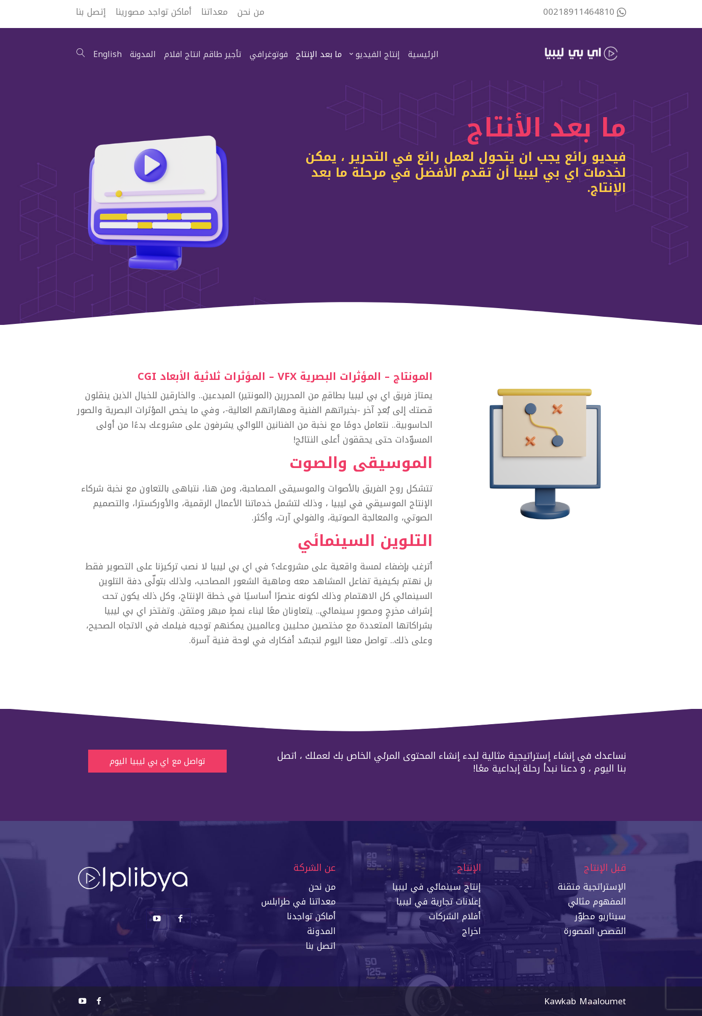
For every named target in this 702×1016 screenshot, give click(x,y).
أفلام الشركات (455, 916)
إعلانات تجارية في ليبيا (438, 901)
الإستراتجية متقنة (592, 886)
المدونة (321, 931)
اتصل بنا (321, 946)
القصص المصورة (595, 931)
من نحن (322, 886)
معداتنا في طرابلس (298, 901)
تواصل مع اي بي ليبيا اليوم (157, 761)
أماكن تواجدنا (311, 916)
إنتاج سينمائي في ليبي (438, 886)
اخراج (471, 931)
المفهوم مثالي (597, 901)
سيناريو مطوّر (600, 916)
